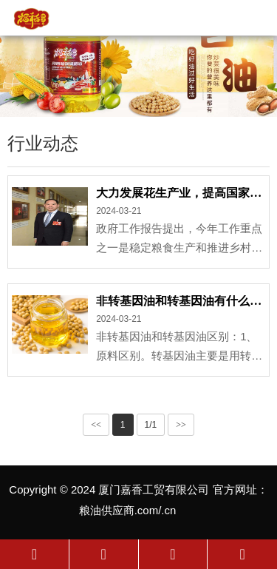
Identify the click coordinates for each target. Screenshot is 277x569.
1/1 (151, 425)
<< (96, 425)
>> (181, 425)
